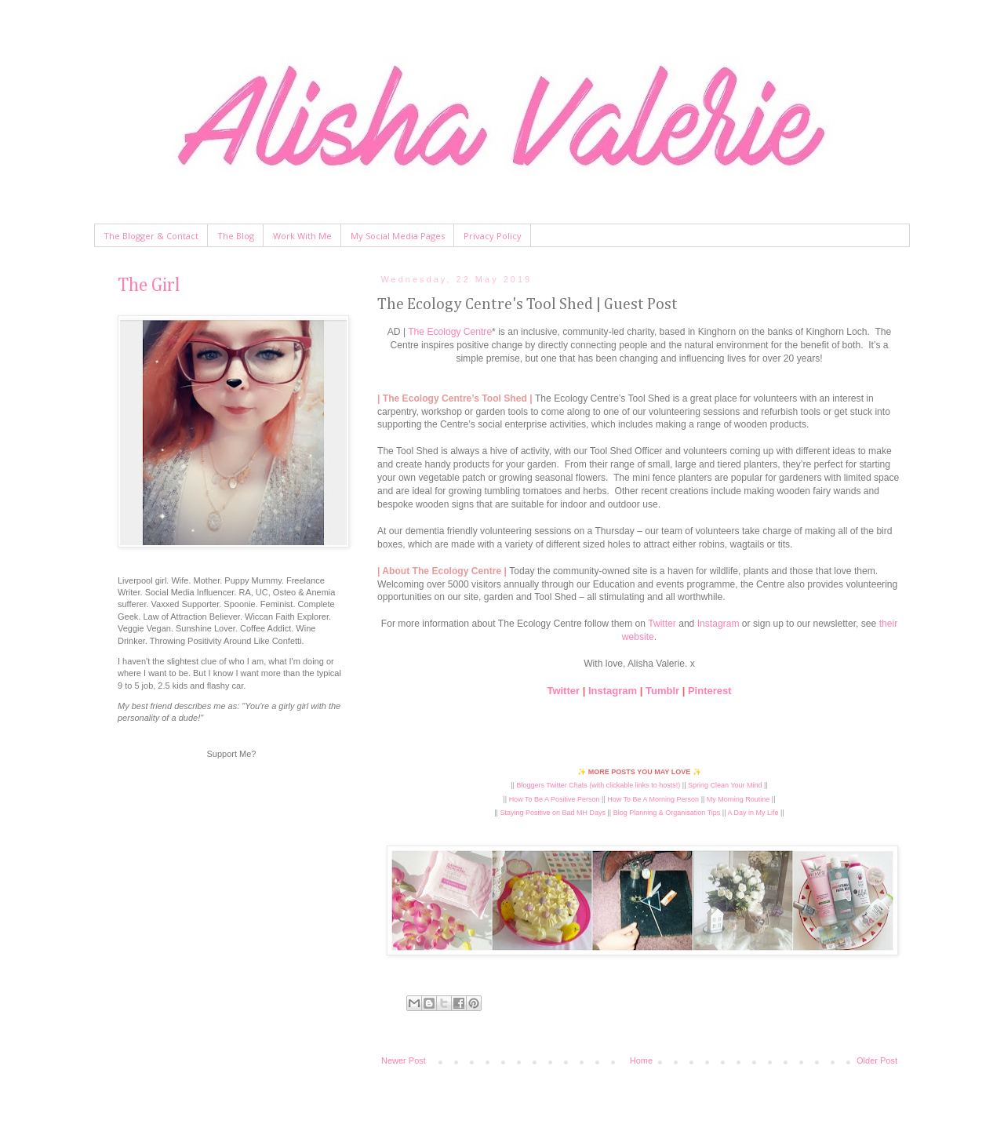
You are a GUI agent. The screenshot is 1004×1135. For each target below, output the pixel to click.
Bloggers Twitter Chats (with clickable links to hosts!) (598, 785)
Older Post (877, 1060)
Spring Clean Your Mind (725, 785)
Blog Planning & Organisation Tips (667, 813)
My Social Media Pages (398, 236)
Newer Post (403, 1060)
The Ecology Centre (450, 331)
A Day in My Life (753, 813)
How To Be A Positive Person (554, 799)
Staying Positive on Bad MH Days (553, 813)
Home (641, 1060)
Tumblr (662, 691)
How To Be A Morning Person (653, 799)
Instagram (718, 623)
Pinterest (710, 691)
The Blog (235, 236)
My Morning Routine (738, 799)
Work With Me (302, 236)
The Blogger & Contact (151, 236)
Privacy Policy (493, 236)
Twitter (662, 623)
